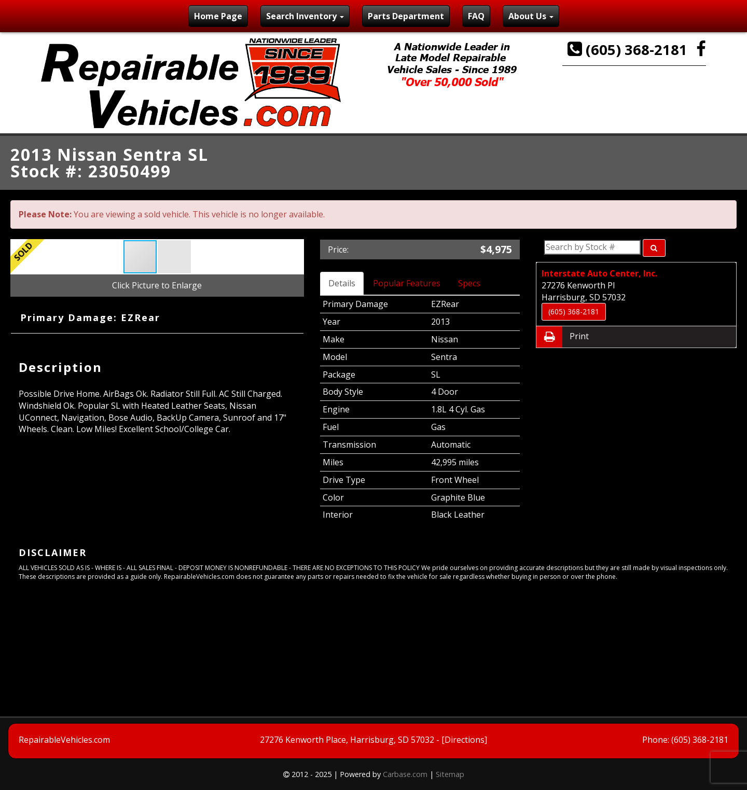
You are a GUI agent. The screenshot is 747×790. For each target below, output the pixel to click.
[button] (174, 256)
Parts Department (406, 16)
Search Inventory (305, 16)
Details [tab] (341, 283)
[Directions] (464, 739)
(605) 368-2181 (629, 49)
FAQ (476, 16)
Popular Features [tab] (406, 283)
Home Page (218, 16)
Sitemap (450, 774)
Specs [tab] (469, 283)
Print (562, 337)
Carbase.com (405, 774)
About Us (531, 16)
